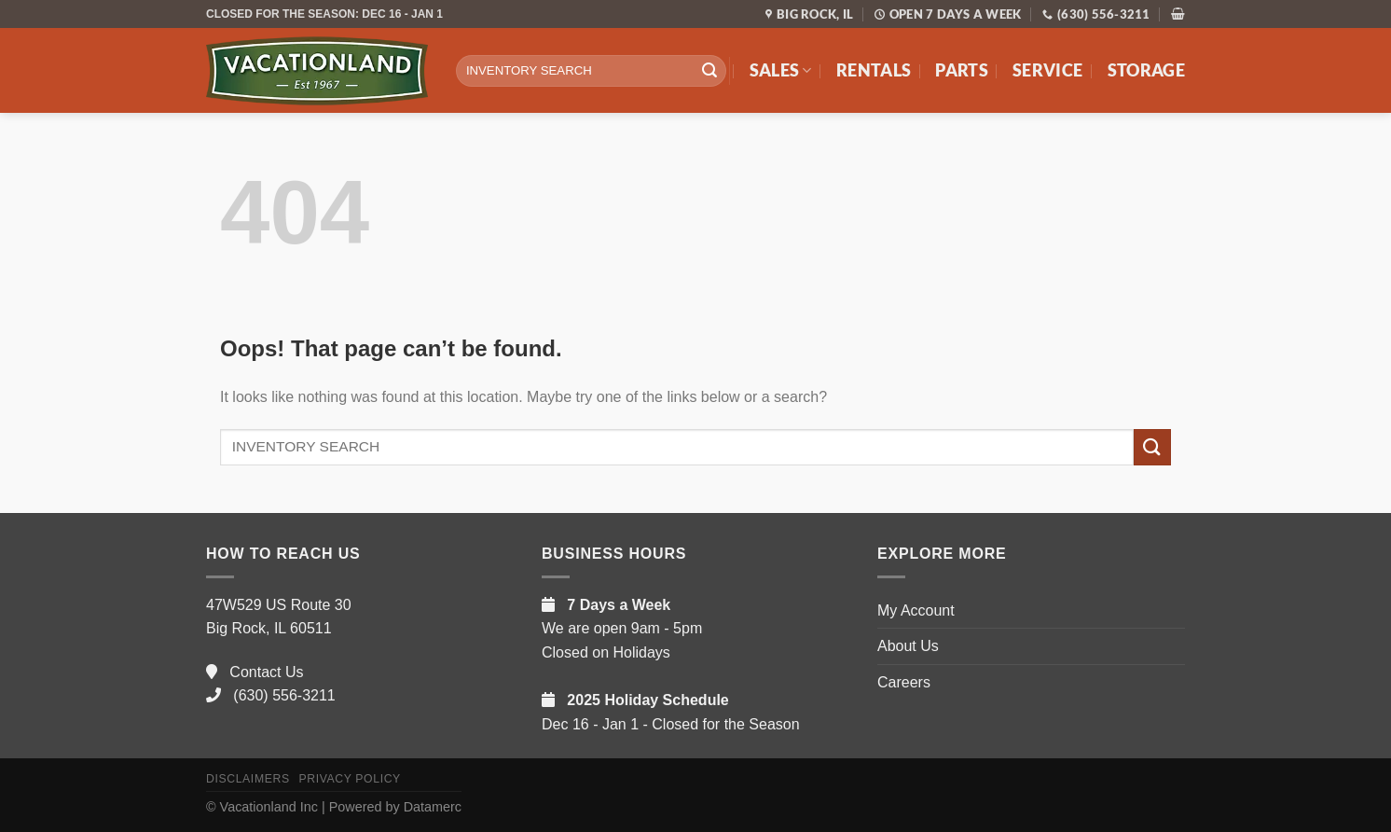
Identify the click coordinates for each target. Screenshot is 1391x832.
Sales (781, 70)
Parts (961, 70)
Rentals (873, 70)
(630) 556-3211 (271, 695)
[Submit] (709, 71)
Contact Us (254, 672)
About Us (908, 646)
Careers (903, 682)
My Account (916, 610)
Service (1047, 70)
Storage (1146, 70)
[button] (1178, 13)
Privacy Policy (349, 778)
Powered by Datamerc (395, 806)
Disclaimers (248, 778)
